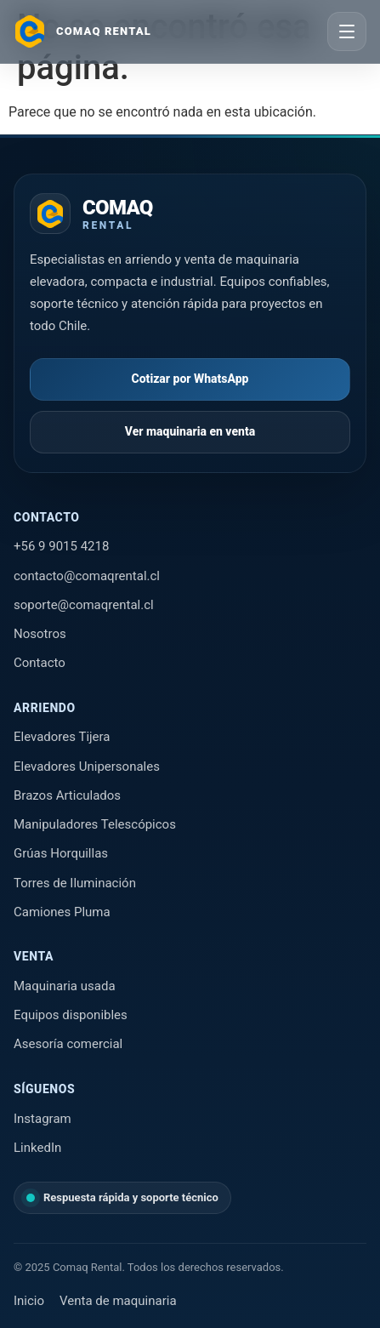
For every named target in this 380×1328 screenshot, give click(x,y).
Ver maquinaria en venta (190, 431)
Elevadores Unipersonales (87, 766)
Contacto (39, 662)
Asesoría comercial (68, 1044)
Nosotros (40, 633)
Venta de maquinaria (118, 1300)
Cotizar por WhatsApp (190, 378)
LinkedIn (37, 1147)
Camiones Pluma (62, 912)
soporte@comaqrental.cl (84, 605)
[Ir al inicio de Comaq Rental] (91, 213)
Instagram (42, 1118)
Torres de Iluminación (75, 883)
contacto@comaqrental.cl (87, 576)
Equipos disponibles (71, 1015)
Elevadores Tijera (62, 736)
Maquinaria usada (65, 986)
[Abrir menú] (346, 31)
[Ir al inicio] (82, 31)
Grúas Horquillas (61, 853)
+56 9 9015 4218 (61, 546)
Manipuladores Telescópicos (95, 824)
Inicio (29, 1300)
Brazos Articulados (67, 795)
